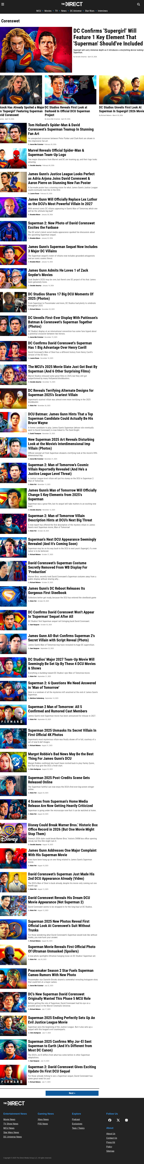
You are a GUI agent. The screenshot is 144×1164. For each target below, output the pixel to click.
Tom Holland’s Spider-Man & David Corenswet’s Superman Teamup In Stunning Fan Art (61, 129)
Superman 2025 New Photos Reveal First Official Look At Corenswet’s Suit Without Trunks (59, 925)
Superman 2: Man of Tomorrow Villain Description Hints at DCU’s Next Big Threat (60, 518)
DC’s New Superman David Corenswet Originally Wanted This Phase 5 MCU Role (59, 996)
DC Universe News (12, 1137)
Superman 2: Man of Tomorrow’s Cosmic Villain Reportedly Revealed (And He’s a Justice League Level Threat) (58, 469)
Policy (109, 1147)
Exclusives (77, 1124)
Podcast (76, 1119)
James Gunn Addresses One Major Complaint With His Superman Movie (62, 852)
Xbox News (43, 1119)
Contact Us (111, 1138)
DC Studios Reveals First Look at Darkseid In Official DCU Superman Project (67, 111)
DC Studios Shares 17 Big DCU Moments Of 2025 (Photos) (60, 296)
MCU (38, 10)
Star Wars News (11, 1132)
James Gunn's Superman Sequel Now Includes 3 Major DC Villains (63, 248)
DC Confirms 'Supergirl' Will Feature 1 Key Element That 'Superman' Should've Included (108, 37)
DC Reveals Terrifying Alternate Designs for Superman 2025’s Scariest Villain (61, 392)
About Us (110, 1134)
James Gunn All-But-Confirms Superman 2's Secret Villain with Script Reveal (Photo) (61, 638)
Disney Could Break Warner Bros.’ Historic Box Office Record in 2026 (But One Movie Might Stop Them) (63, 829)
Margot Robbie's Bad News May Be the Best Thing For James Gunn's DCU (61, 756)
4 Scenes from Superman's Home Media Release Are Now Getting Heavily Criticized (60, 803)
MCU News (8, 1128)
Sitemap (110, 1151)
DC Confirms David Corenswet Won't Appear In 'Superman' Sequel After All (61, 614)
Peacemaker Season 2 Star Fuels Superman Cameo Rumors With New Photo (61, 972)
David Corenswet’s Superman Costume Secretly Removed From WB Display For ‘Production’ (57, 567)
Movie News (9, 1119)
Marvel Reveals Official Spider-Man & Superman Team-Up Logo (56, 152)
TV (56, 10)
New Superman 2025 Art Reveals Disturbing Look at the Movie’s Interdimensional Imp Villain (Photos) (61, 443)
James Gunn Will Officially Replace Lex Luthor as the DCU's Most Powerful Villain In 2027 (62, 201)
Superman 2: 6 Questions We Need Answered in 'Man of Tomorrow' (62, 685)
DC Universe (75, 10)
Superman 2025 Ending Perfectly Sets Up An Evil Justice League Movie (61, 1019)
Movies (48, 10)
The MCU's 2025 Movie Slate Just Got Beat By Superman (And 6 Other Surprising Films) (62, 368)
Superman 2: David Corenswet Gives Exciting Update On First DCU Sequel (62, 1069)
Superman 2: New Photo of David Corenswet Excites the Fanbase (61, 225)
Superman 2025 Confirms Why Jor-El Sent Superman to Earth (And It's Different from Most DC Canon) (60, 1045)
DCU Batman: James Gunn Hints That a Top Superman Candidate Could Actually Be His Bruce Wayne (60, 418)
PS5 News (43, 1124)
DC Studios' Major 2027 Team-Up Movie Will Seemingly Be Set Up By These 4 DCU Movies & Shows (62, 663)
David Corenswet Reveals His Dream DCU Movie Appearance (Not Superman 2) (59, 899)
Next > (72, 1093)
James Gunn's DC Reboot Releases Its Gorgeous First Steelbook (56, 590)
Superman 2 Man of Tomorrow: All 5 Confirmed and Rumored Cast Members (57, 709)
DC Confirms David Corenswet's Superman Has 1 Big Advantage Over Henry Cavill (60, 345)
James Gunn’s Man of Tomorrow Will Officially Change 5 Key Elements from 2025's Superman (62, 494)
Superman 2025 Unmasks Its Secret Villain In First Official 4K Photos (62, 732)
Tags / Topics (78, 1128)
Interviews (103, 10)
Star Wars (89, 10)
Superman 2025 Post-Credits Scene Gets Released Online (59, 780)
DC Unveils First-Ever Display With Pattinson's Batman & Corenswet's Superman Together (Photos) (63, 322)
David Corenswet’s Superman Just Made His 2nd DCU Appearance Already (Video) (61, 876)
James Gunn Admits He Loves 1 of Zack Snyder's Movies (58, 272)
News (64, 10)
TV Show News (10, 1124)
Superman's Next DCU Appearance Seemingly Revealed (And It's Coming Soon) (62, 541)
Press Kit (110, 1142)
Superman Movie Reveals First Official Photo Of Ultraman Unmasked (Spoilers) (61, 949)
